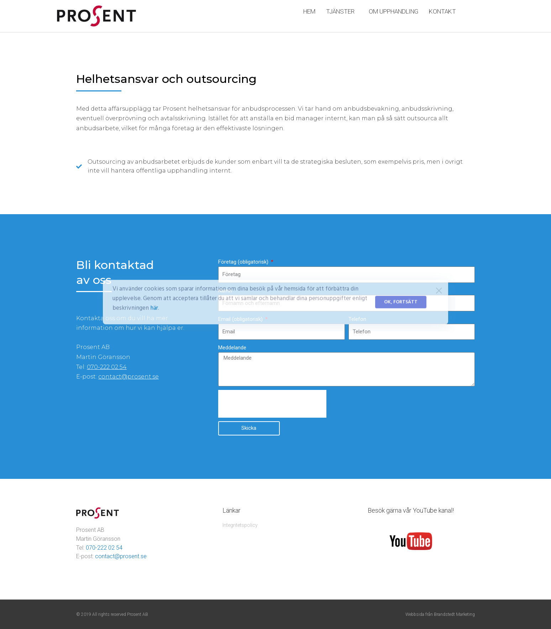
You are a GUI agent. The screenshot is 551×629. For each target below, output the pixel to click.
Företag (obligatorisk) (244, 262)
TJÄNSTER (342, 11)
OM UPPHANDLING (393, 11)
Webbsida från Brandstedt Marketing (440, 614)
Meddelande (232, 347)
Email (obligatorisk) (241, 319)
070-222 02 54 (107, 367)
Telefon (357, 319)
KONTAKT (442, 11)
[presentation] (272, 404)
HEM (309, 11)
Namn (225, 290)
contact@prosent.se (128, 376)
